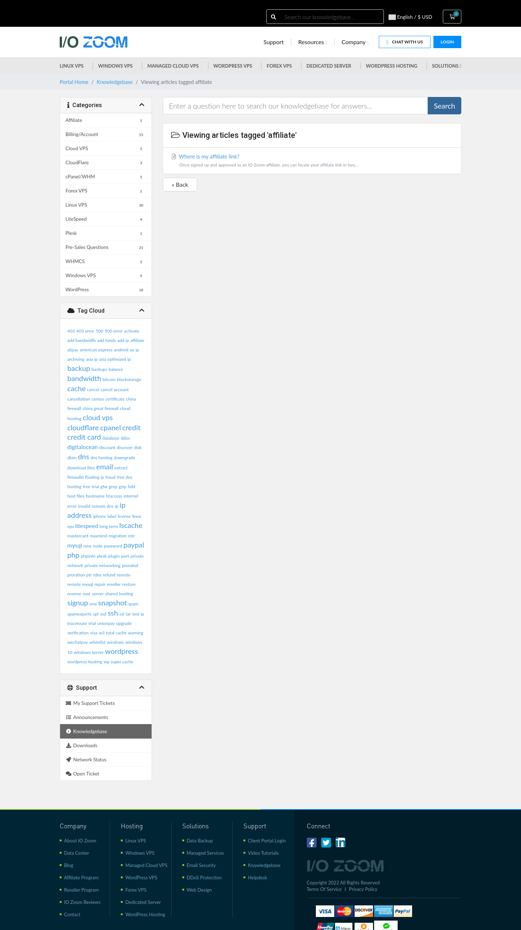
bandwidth (84, 378)
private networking (102, 565)
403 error (85, 331)
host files (75, 496)
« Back (180, 184)
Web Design (199, 890)
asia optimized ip (115, 359)
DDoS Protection (204, 877)
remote (124, 575)
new (88, 546)
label (112, 516)
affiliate (137, 340)
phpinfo (88, 556)
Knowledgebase (115, 82)
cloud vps (98, 417)
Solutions (446, 66)
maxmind (98, 535)
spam (133, 603)
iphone (99, 516)
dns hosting (101, 457)
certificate (114, 399)
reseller (113, 584)
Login (447, 42)
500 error (114, 331)
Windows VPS (115, 66)
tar (128, 614)
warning (135, 632)
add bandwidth (81, 340)
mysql (74, 545)
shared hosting (119, 593)
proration (76, 575)
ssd (103, 614)
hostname (95, 496)
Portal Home (74, 82)
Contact (72, 914)
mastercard (77, 535)
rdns (97, 575)
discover (125, 447)
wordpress (121, 651)
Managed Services (205, 853)
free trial (91, 486)
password (113, 546)
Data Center (76, 853)
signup (77, 602)
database (110, 438)
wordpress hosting (84, 661)
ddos (125, 438)
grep (113, 486)
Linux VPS (72, 66)
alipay (72, 349)
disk (137, 447)
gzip (122, 486)
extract (121, 467)
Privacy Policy (363, 889)
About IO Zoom (80, 841)
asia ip (92, 359)
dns (83, 456)
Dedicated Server (328, 66)
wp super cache (119, 661)
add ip (123, 340)
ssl (121, 614)
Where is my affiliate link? (312, 161)
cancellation (78, 399)
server (98, 593)
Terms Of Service (324, 889)
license (124, 516)
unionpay (106, 623)
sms (93, 603)
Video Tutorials (263, 853)
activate (131, 331)
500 (99, 331)
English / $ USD (410, 17)
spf (96, 614)
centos (98, 399)
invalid (84, 506)
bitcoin (108, 379)
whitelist (97, 642)
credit (131, 427)
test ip (138, 614)
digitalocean (82, 446)
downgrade (124, 457)
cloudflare (83, 427)
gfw (103, 486)
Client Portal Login (267, 841)
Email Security (201, 865)
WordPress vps (232, 66)
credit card (84, 436)
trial (92, 623)
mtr (131, 535)
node (98, 546)
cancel (93, 389)
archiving (75, 359)
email (104, 466)
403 (71, 331)
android (121, 349)
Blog (68, 865)
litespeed (86, 525)
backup (78, 368)
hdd (131, 486)
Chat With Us (404, 42)
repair (99, 584)
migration (118, 535)
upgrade (124, 623)
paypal (133, 544)
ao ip (134, 349)
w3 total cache (113, 632)
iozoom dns (103, 506)
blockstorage (129, 379)
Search (444, 105)
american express (96, 349)
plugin (114, 556)
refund (109, 575)
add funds (106, 340)
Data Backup (200, 841)
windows (115, 642)
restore (129, 584)
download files (81, 467)
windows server (89, 652)
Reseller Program (81, 890)
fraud (110, 477)
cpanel (110, 427)
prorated (130, 565)
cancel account (115, 389)
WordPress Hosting (391, 66)
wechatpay (77, 642)
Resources (312, 42)
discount (107, 447)
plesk (102, 556)
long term (108, 526)
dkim (72, 457)
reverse (74, 593)
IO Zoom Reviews (82, 902)
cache (76, 388)
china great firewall (100, 408)
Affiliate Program (81, 877)
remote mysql (80, 584)
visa (93, 632)
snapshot (112, 602)
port (125, 556)
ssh (113, 612)
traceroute (77, 623)
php (73, 554)
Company (355, 42)
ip (116, 506)
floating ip (94, 477)
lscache (131, 525)
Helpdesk (257, 877)
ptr (89, 575)
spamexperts (79, 614)
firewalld (75, 477)
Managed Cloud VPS (173, 66)
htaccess (114, 496)
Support (273, 41)
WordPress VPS (141, 877)
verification (78, 632)
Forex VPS (279, 66)
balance (116, 369)
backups (99, 369)
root (86, 593)
